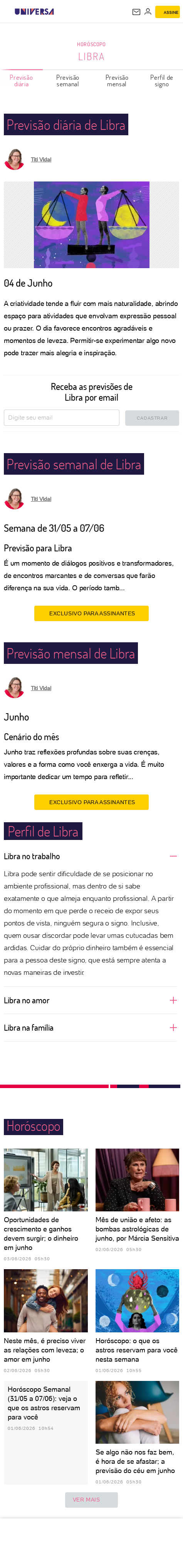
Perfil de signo (161, 80)
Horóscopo (91, 44)
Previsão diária (21, 80)
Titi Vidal (41, 159)
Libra (91, 56)
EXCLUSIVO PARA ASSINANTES (91, 613)
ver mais (92, 1500)
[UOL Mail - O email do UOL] (136, 12)
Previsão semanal (67, 80)
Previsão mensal (117, 80)
